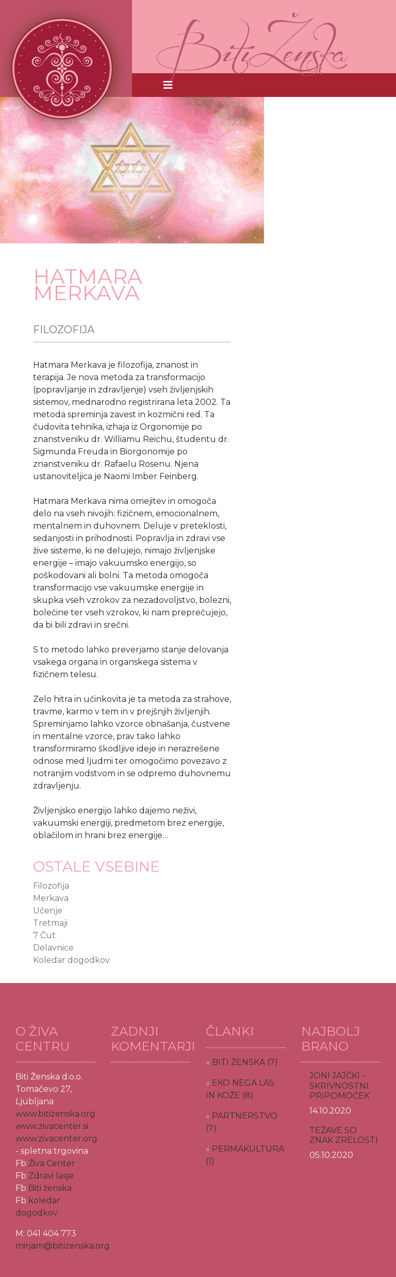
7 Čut (44, 935)
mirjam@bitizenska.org (62, 1246)
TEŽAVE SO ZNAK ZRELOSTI (343, 1135)
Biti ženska (50, 1188)
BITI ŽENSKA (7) (245, 1062)
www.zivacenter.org (56, 1138)
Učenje (47, 910)
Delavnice (53, 948)
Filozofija (51, 886)
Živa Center (51, 1163)
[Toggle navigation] (168, 85)
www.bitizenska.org (55, 1114)
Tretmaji (50, 923)
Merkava (51, 898)
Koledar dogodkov (71, 960)
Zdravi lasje (51, 1176)
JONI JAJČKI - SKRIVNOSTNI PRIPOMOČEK (339, 1085)
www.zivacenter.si (51, 1126)
